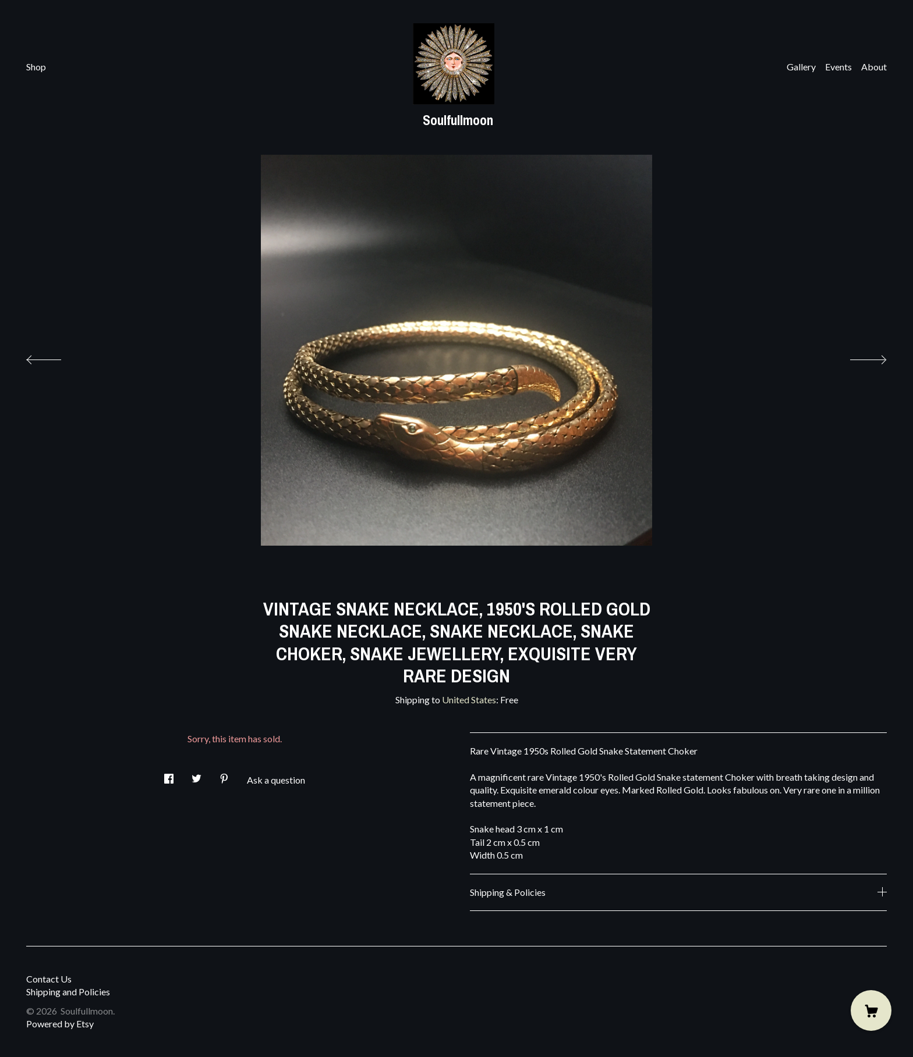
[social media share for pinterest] (224, 775)
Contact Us (49, 978)
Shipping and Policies (68, 991)
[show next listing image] (858, 357)
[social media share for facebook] (169, 775)
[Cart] (871, 1010)
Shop (36, 66)
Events (838, 66)
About (874, 66)
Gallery (801, 66)
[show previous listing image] (55, 357)
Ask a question (276, 779)
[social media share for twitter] (196, 775)
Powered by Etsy (60, 1023)
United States (469, 699)
